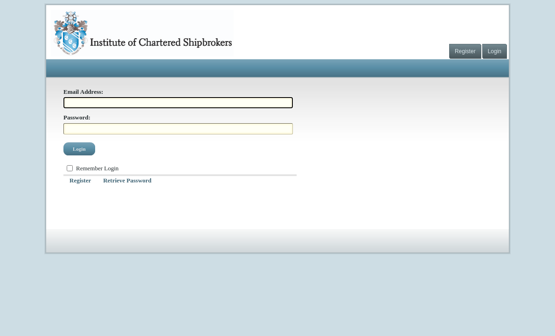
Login (494, 51)
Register (465, 51)
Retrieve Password (127, 180)
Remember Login (97, 168)
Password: (76, 117)
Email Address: (83, 91)
